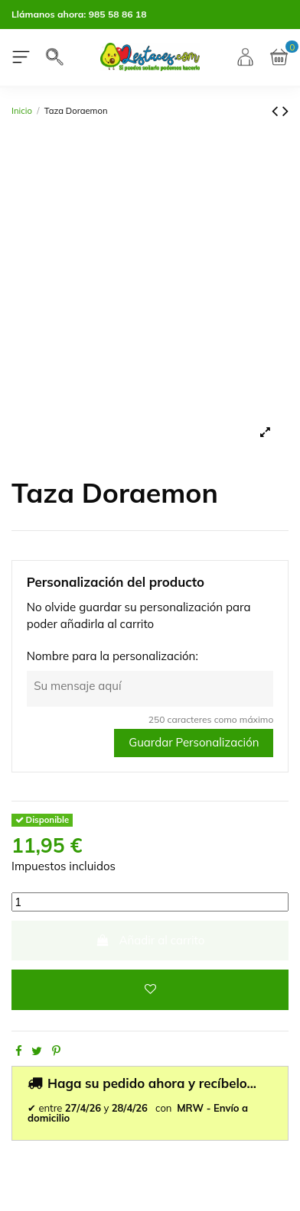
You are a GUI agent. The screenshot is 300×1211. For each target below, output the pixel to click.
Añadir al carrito (150, 940)
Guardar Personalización (194, 742)
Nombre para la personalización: (112, 656)
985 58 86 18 (118, 14)
